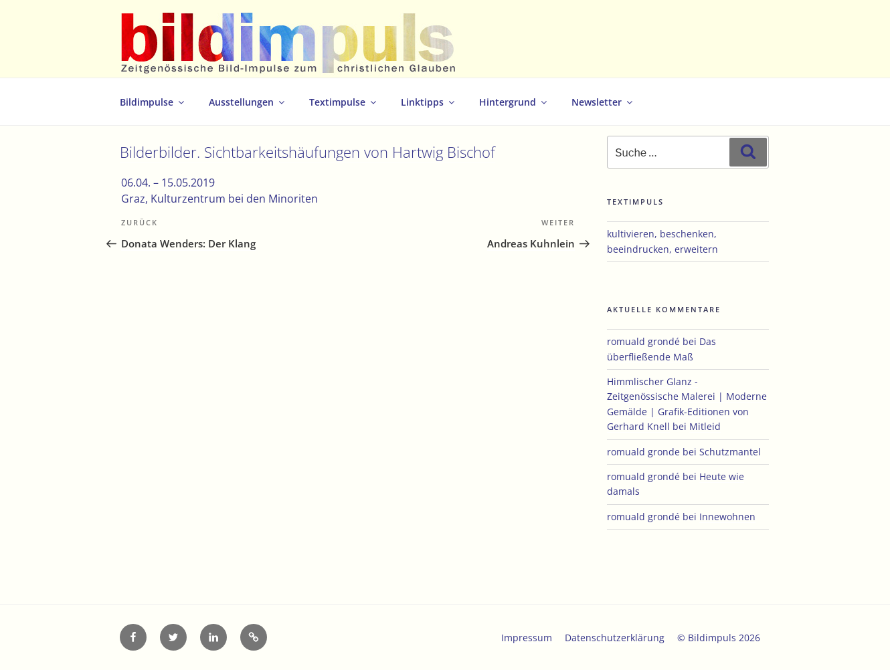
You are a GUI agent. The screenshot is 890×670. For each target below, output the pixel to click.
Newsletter (602, 102)
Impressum (526, 637)
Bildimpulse (153, 102)
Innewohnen (727, 516)
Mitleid (705, 426)
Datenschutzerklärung (614, 637)
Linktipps (428, 102)
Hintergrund (514, 102)
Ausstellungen (247, 102)
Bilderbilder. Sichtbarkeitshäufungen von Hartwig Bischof (307, 152)
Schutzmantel (730, 451)
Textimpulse (343, 102)
